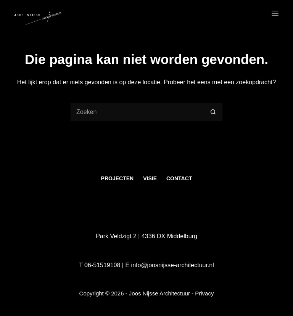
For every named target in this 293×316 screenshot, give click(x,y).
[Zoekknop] (213, 112)
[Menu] (275, 13)
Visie (150, 178)
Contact (179, 178)
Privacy (204, 293)
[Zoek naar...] (137, 112)
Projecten (117, 178)
